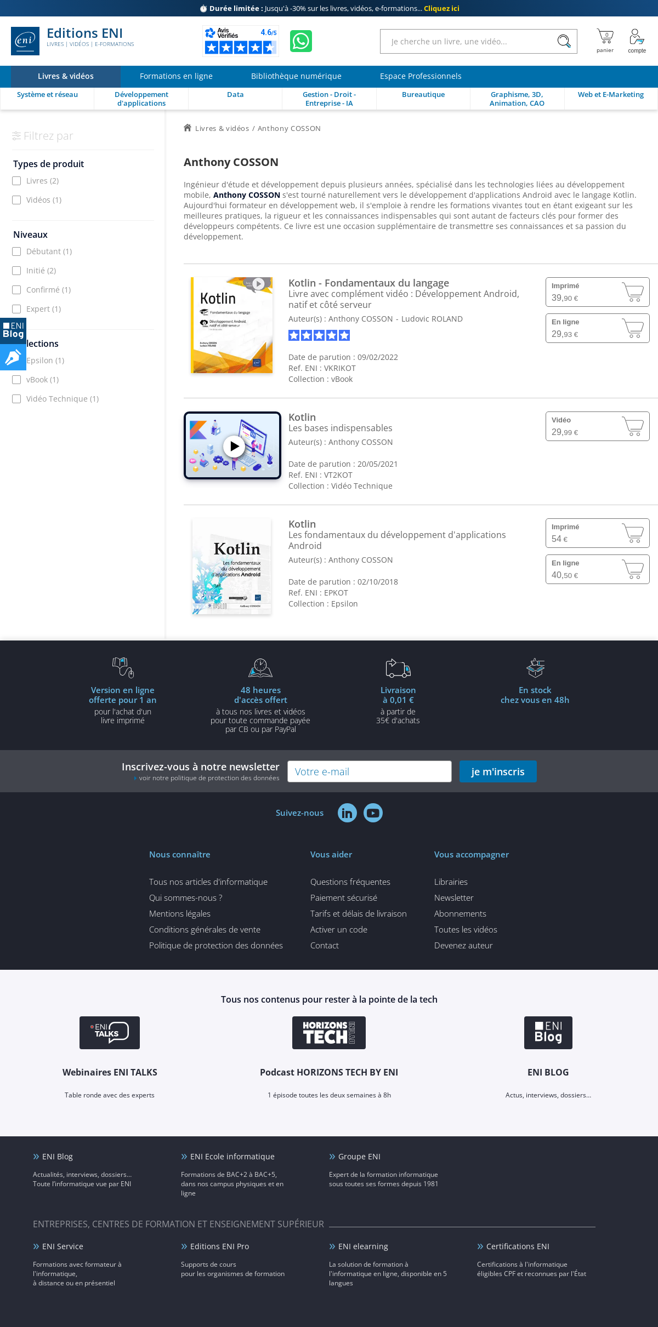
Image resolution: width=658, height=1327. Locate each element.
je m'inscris (498, 771)
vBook (42, 379)
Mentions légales (180, 913)
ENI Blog (57, 1156)
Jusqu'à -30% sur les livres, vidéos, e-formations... (329, 8)
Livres (42, 180)
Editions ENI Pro (219, 1246)
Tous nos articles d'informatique (208, 881)
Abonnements (460, 913)
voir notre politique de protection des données (209, 777)
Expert (43, 309)
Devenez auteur (463, 945)
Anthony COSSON (360, 318)
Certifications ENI (517, 1246)
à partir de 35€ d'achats (398, 704)
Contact (324, 945)
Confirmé (48, 289)
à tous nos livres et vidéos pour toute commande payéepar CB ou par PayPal (260, 709)
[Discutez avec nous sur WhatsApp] (301, 41)
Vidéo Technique (62, 398)
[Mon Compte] (637, 41)
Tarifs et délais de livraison (358, 913)
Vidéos (43, 200)
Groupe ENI (359, 1156)
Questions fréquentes (350, 881)
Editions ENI (72, 41)
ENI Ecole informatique (232, 1156)
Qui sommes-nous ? (185, 897)
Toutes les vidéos (465, 929)
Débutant (49, 251)
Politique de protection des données (216, 945)
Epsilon (45, 360)
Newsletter (454, 897)
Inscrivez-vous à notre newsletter (201, 771)
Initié (41, 270)
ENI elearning (363, 1246)
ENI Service (62, 1246)
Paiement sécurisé (343, 897)
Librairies (451, 881)
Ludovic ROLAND (432, 318)
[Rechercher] (564, 41)
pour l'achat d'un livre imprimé (122, 704)
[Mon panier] (605, 41)
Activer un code (338, 929)
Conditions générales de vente (204, 929)
